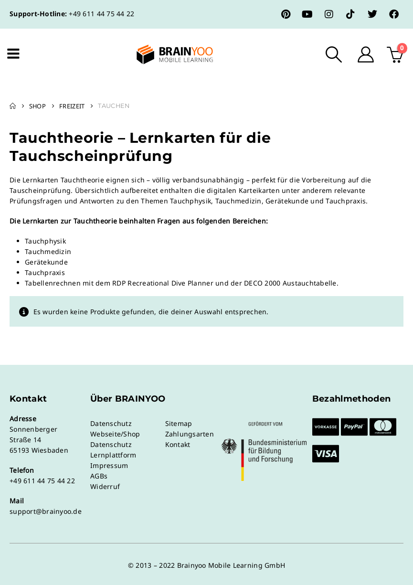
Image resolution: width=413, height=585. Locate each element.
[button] (334, 54)
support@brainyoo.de (46, 511)
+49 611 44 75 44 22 (101, 13)
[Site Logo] (166, 54)
